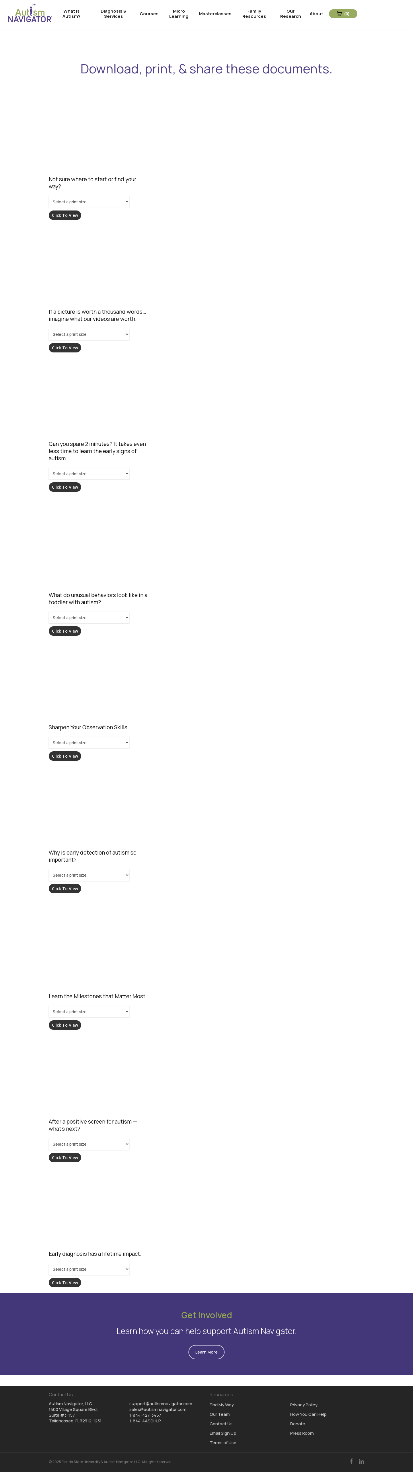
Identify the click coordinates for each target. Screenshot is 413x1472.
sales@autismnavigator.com (157, 1409)
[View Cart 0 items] (343, 13)
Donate (297, 1424)
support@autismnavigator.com (160, 1404)
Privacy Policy (303, 1405)
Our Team (220, 1414)
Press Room (302, 1433)
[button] (206, 1352)
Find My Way (222, 1405)
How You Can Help (308, 1414)
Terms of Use (223, 1443)
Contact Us (221, 1424)
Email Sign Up (223, 1433)
